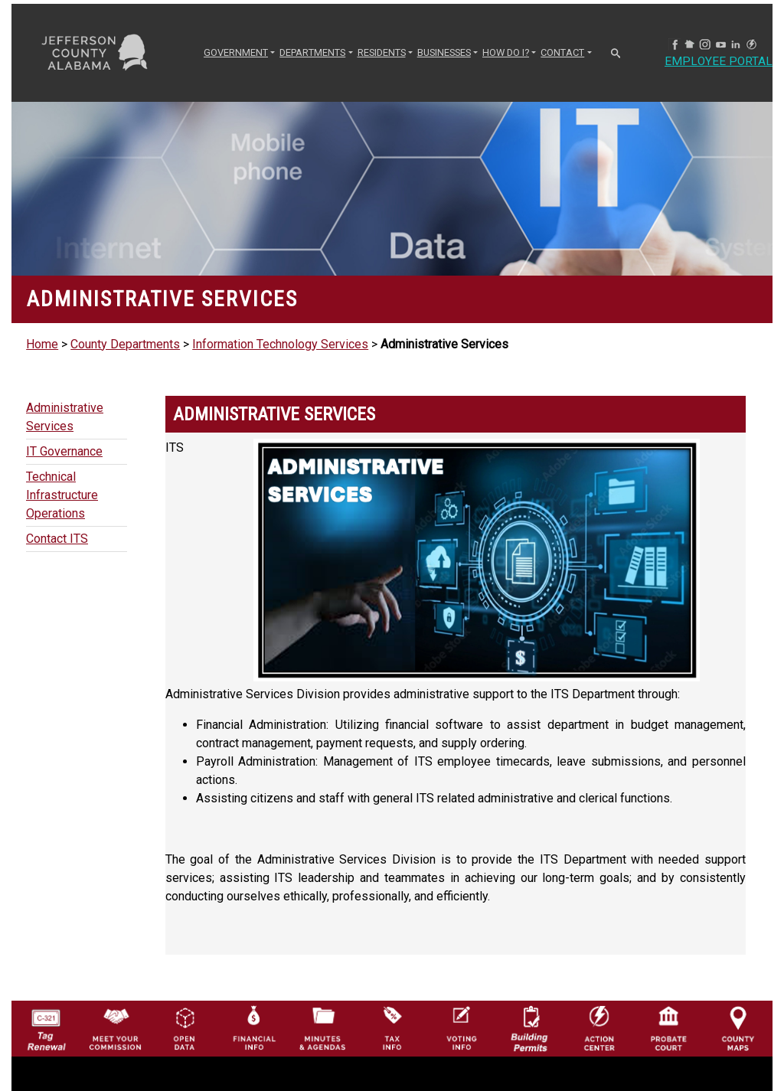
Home (42, 344)
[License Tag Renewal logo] (46, 1025)
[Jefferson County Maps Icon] (738, 1028)
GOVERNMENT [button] (236, 52)
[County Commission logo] (114, 1028)
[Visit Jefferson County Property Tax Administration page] (392, 1028)
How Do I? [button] (505, 52)
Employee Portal (719, 61)
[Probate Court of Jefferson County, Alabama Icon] (668, 1028)
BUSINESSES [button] (444, 52)
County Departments (125, 344)
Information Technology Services (280, 344)
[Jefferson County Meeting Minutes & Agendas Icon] (322, 1028)
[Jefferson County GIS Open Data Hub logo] (184, 1028)
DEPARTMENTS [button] (312, 52)
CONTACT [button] (562, 52)
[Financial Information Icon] (253, 1028)
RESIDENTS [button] (382, 52)
